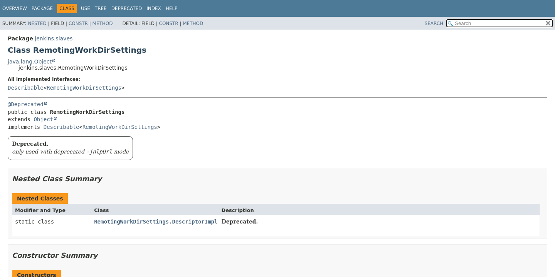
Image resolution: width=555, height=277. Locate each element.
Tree (101, 8)
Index (153, 8)
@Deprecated (26, 104)
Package (42, 8)
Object (43, 119)
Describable (26, 88)
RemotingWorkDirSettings (84, 88)
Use (85, 8)
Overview (14, 8)
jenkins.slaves (53, 38)
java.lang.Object (30, 61)
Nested (37, 23)
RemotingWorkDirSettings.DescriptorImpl (155, 222)
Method (102, 23)
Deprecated (126, 8)
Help (172, 8)
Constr (78, 23)
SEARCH (434, 23)
